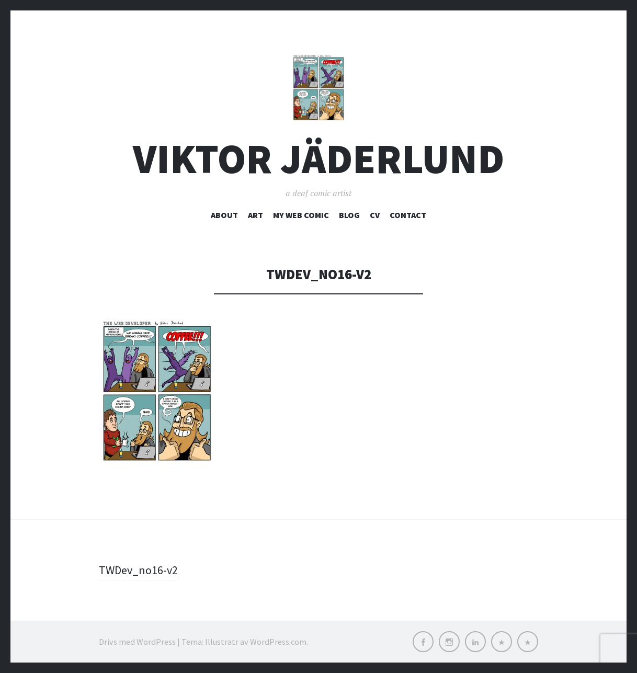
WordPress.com (278, 641)
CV (375, 215)
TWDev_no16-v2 (138, 570)
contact (408, 215)
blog (349, 215)
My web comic (301, 215)
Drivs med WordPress (137, 641)
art (255, 215)
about (224, 215)
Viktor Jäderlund (318, 158)
